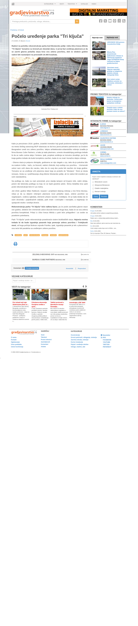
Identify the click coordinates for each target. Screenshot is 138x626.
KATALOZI (84, 4)
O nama (13, 337)
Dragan (92, 211)
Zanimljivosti (45, 342)
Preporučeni (82, 268)
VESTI (62, 4)
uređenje (18, 235)
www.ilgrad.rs (105, 128)
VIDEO (94, 4)
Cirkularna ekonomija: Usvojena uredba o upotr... (39, 305)
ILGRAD (103, 124)
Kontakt (14, 340)
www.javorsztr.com (107, 149)
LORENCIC (104, 131)
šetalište (53, 235)
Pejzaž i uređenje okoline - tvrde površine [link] (24, 280)
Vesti (22, 30)
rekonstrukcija (34, 235)
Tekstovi (44, 337)
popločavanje (63, 235)
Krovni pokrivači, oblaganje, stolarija (84, 337)
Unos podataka (16, 344)
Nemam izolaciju (100, 191)
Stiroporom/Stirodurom (102, 185)
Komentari (96, 207)
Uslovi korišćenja (17, 347)
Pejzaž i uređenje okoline (79, 344)
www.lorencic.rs (106, 135)
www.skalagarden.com (108, 163)
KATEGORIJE (50, 4)
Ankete (43, 347)
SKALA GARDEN (106, 159)
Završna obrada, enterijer (80, 340)
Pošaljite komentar (32, 268)
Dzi (91, 226)
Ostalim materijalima (101, 188)
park (25, 235)
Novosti (28, 41)
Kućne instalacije (77, 342)
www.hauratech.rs (106, 142)
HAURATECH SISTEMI (108, 138)
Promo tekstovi (46, 339)
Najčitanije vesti (112, 37)
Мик (91, 221)
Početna (14, 30)
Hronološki (69, 268)
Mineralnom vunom (101, 182)
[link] (38, 13)
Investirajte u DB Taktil (77, 302)
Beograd (45, 235)
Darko (92, 231)
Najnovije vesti (97, 38)
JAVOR (102, 145)
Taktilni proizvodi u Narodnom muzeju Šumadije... (57, 305)
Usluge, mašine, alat (78, 347)
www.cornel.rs (105, 156)
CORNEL (103, 152)
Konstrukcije (75, 335)
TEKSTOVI (73, 4)
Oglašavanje (15, 342)
